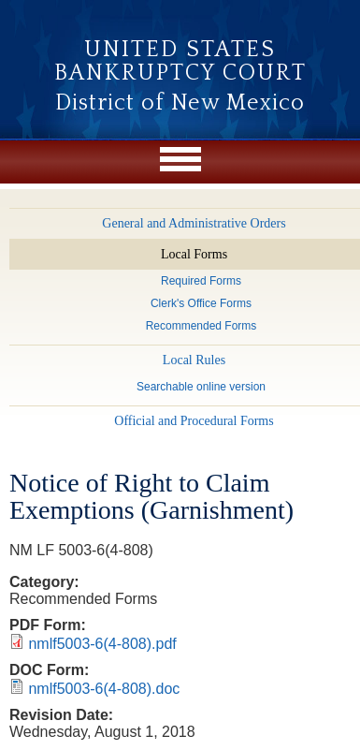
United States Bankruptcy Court (180, 61)
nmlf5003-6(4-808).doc (104, 689)
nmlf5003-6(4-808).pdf (102, 644)
